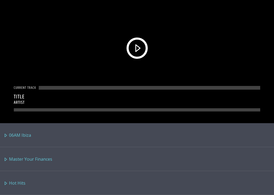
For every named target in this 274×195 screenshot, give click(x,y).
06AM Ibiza (17, 135)
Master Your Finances (28, 159)
